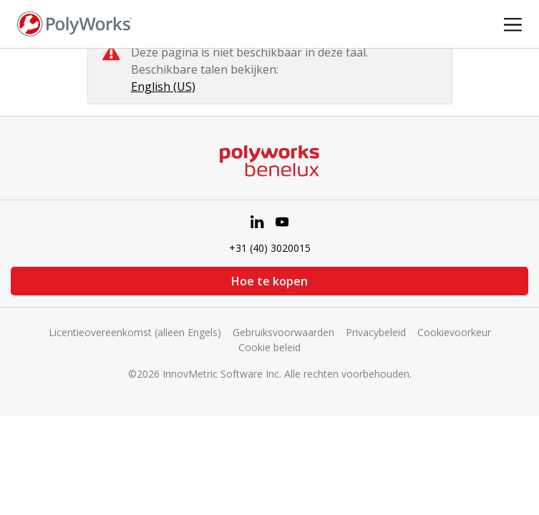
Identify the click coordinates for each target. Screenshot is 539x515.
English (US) (163, 86)
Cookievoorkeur (454, 332)
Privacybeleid (376, 332)
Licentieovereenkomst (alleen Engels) (135, 332)
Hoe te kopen (269, 281)
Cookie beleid (269, 347)
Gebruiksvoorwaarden (283, 332)
